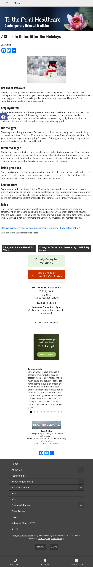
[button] (3, 116)
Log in (54, 546)
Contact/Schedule (21, 505)
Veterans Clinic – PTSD (24, 523)
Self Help (16, 529)
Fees (14, 493)
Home (15, 463)
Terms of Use (44, 538)
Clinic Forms (18, 511)
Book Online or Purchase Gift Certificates (46, 274)
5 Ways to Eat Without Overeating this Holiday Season (63, 249)
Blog (14, 499)
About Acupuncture (22, 481)
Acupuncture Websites (23, 535)
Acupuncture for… (21, 487)
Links (14, 517)
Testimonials (19, 475)
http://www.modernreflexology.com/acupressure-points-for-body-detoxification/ (40, 227)
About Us (17, 469)
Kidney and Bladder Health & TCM (17, 249)
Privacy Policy (57, 538)
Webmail (40, 546)
